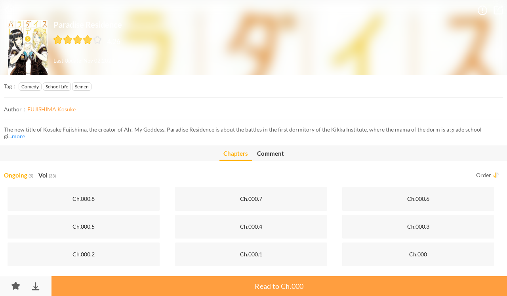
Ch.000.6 (418, 198)
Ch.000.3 (418, 226)
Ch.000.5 (83, 226)
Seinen (82, 87)
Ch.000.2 (83, 254)
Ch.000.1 (251, 254)
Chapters (235, 155)
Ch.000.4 (251, 226)
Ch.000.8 (83, 198)
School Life (57, 87)
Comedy (30, 87)
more (18, 136)
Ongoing (18, 175)
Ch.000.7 (251, 198)
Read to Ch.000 (279, 286)
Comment (270, 153)
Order (483, 175)
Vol (47, 175)
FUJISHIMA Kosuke (51, 109)
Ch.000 (418, 254)
